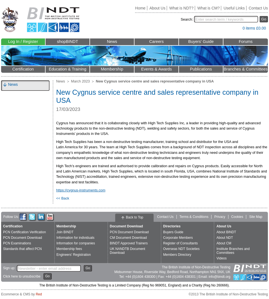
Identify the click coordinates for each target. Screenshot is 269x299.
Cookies (237, 217)
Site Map (255, 217)
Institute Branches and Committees (233, 250)
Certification (23, 69)
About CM (223, 243)
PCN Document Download (22, 238)
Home (140, 8)
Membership (112, 69)
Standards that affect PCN (22, 249)
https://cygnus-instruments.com (80, 190)
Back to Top (134, 217)
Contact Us (258, 8)
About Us (158, 8)
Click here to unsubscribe (22, 276)
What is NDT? (181, 8)
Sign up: (9, 268)
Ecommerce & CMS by (21, 294)
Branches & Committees (246, 69)
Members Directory (177, 255)
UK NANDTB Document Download (127, 250)
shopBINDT (67, 41)
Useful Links (234, 8)
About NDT (224, 238)
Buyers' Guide (201, 41)
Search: (187, 19)
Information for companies (75, 243)
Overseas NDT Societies (181, 249)
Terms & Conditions (194, 217)
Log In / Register (23, 41)
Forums (246, 41)
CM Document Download (128, 238)
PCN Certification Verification (24, 232)
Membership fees (69, 249)
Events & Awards (156, 69)
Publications (201, 69)
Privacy (219, 217)
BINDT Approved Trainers (129, 243)
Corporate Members (178, 238)
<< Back (62, 198)
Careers (156, 41)
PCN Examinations (17, 243)
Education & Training (67, 69)
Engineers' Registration (73, 255)
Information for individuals (75, 238)
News (112, 41)
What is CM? (208, 8)
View (235, 29)
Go (263, 19)
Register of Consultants (180, 243)
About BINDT (226, 232)
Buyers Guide (173, 232)
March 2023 (80, 81)
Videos (221, 258)
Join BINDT (64, 232)
